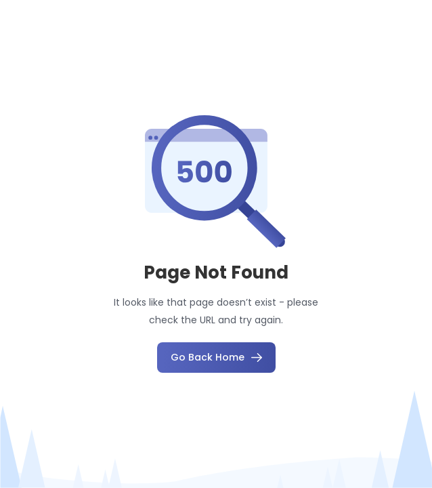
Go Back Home (216, 357)
